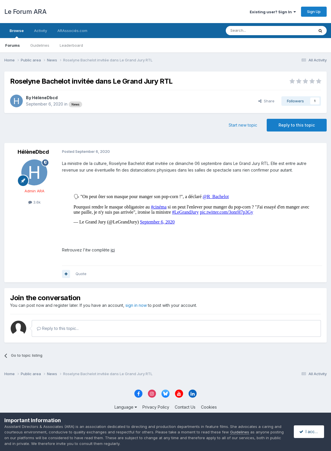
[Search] (255, 30)
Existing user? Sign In (273, 12)
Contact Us (185, 407)
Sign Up (314, 11)
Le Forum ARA (25, 11)
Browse (17, 33)
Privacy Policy (155, 407)
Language (125, 407)
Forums (12, 45)
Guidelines (39, 45)
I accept (310, 431)
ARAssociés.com (72, 30)
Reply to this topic (297, 125)
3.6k (34, 202)
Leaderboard (71, 45)
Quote (81, 273)
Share (266, 101)
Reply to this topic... (58, 328)
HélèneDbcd (45, 97)
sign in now (136, 305)
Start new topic (243, 125)
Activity (40, 30)
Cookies (209, 407)
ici (113, 249)
